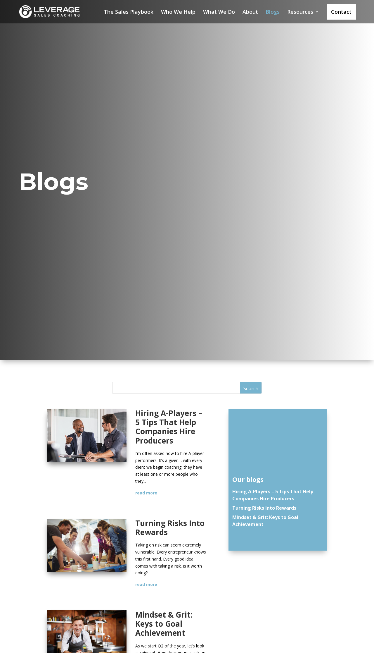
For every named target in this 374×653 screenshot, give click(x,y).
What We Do (219, 12)
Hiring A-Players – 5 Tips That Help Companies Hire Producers (168, 427)
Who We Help (178, 12)
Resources (300, 12)
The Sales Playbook (128, 12)
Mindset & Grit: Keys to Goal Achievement (163, 623)
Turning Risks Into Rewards (170, 527)
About (250, 12)
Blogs (273, 12)
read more (146, 493)
